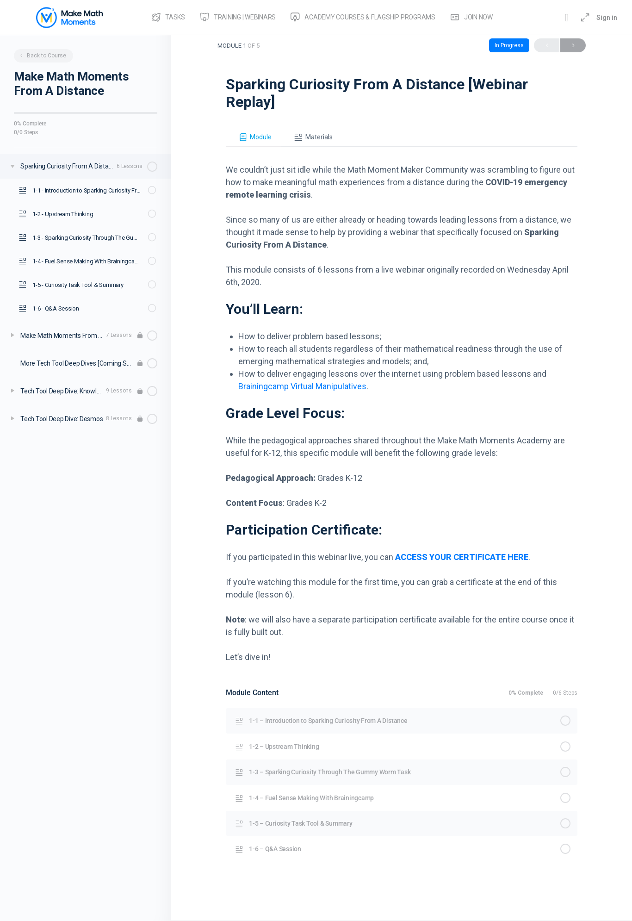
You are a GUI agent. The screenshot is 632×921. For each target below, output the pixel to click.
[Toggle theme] (567, 17)
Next (573, 45)
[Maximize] (583, 17)
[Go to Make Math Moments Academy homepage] (69, 16)
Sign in (606, 17)
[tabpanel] (401, 405)
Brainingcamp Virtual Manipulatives (302, 386)
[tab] (253, 137)
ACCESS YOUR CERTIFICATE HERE (461, 557)
